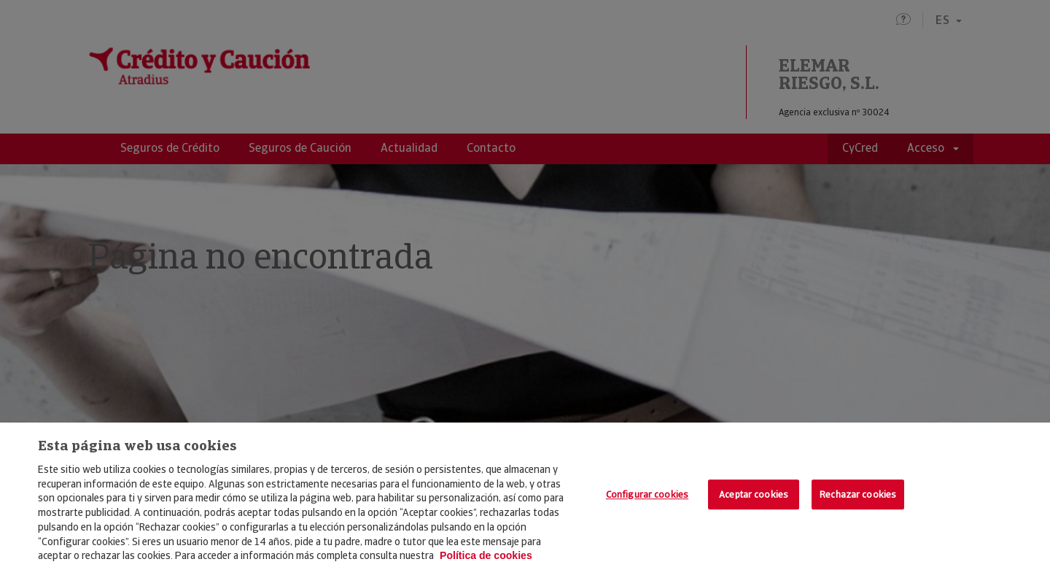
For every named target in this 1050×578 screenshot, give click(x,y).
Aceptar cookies (753, 494)
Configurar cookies (647, 494)
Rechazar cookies (858, 494)
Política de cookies (486, 555)
